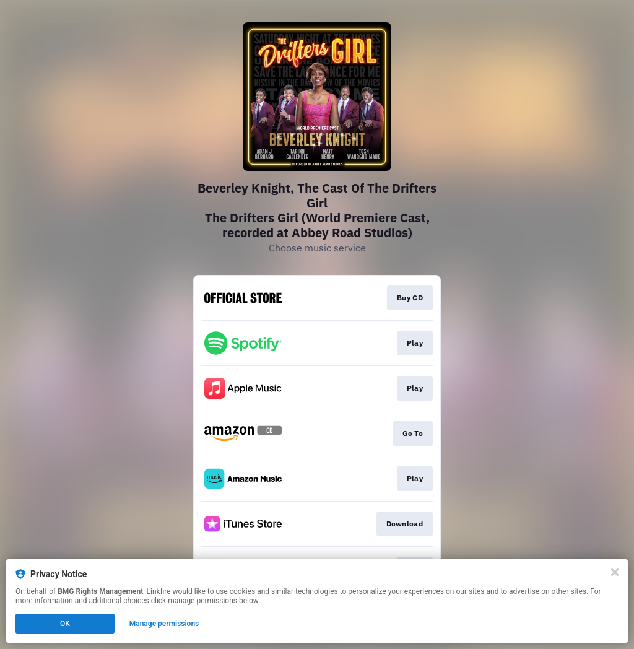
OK (65, 623)
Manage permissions (164, 623)
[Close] (615, 572)
